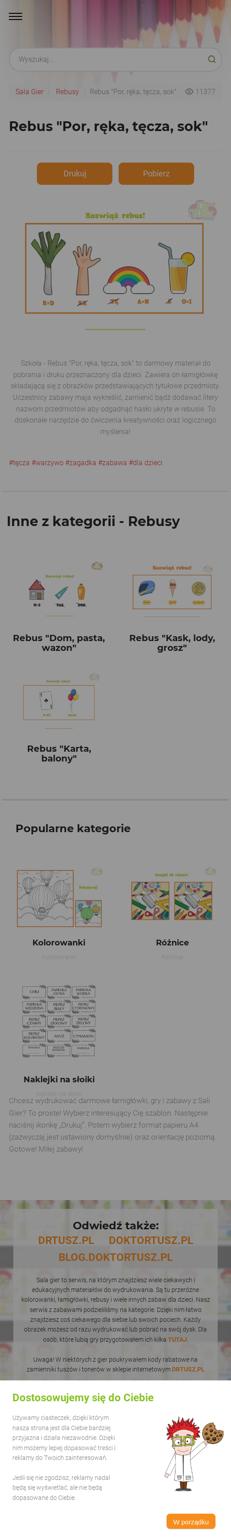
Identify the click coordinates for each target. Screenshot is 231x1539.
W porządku (191, 1522)
